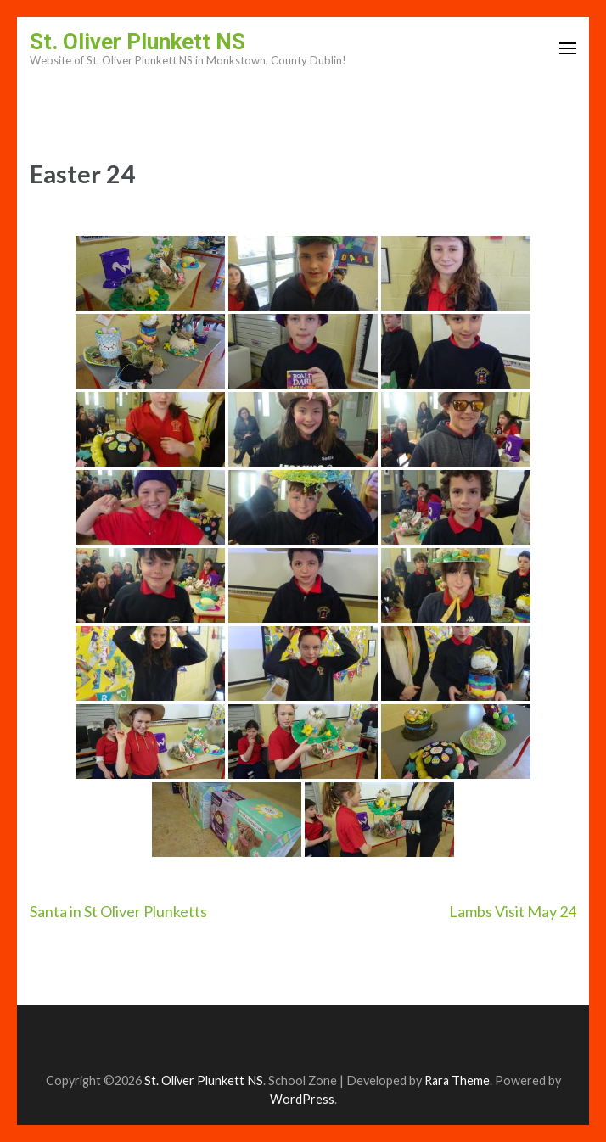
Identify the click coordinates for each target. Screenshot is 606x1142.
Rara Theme (457, 1080)
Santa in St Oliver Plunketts (118, 911)
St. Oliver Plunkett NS (137, 41)
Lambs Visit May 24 (512, 911)
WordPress (302, 1099)
